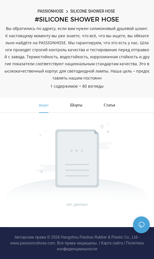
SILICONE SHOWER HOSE (92, 11)
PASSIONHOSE (51, 11)
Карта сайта (112, 243)
